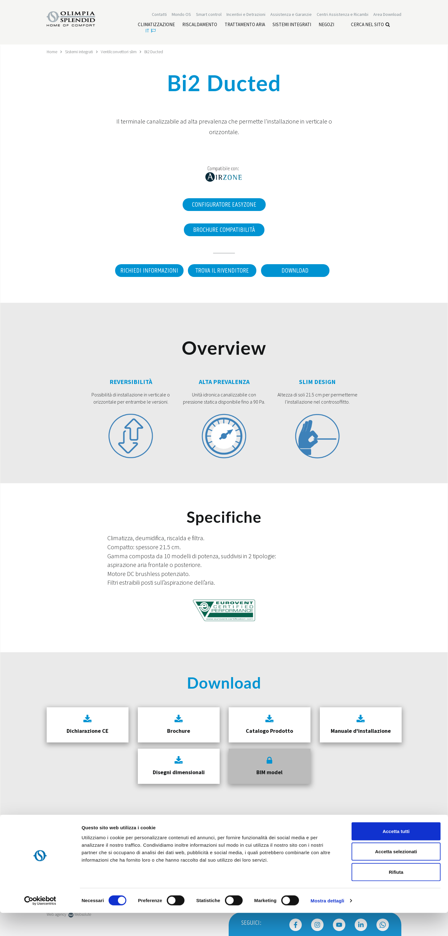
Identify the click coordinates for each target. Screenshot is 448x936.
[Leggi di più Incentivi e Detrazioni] (245, 15)
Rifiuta (396, 895)
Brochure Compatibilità (224, 230)
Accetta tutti (396, 854)
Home (52, 51)
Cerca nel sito (370, 25)
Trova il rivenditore (222, 270)
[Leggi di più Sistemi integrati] (292, 25)
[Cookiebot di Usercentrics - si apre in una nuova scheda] (40, 924)
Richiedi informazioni (148, 270)
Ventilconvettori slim (119, 51)
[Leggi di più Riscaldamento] (199, 25)
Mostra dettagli (327, 923)
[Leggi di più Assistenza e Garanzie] (291, 15)
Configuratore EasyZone (224, 204)
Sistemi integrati (79, 51)
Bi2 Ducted (154, 51)
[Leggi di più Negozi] (326, 25)
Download (295, 270)
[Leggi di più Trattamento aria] (245, 25)
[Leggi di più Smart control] (209, 15)
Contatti (159, 15)
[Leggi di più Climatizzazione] (156, 25)
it (150, 31)
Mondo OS (181, 15)
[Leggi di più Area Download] (387, 15)
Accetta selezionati (396, 875)
